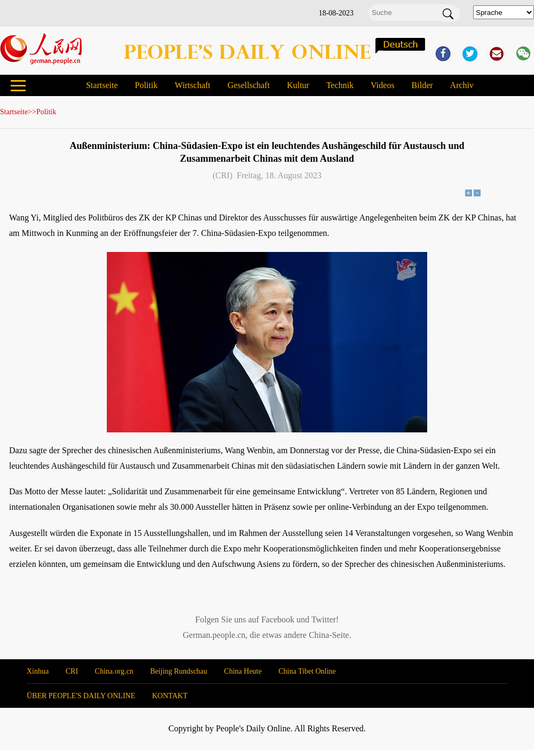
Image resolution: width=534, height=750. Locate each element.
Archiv (462, 85)
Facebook (277, 619)
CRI (72, 671)
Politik (146, 85)
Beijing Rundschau (178, 671)
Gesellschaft (248, 85)
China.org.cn (114, 671)
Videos (382, 85)
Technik (340, 85)
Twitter (323, 619)
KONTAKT (170, 696)
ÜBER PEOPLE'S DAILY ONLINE (81, 696)
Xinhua (38, 671)
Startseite (102, 85)
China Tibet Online (306, 671)
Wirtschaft (192, 85)
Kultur (298, 85)
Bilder (422, 85)
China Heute (243, 671)
